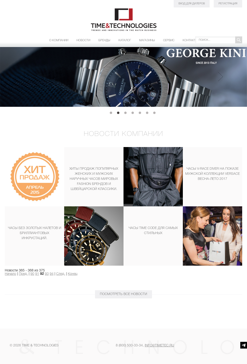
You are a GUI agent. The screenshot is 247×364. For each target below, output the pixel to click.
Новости (83, 40)
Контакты (190, 40)
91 (37, 274)
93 (47, 274)
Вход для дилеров (191, 3)
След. (60, 274)
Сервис (168, 40)
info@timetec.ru (159, 345)
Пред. (23, 274)
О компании (58, 40)
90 (32, 274)
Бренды (104, 40)
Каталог (124, 40)
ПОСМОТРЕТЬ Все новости (123, 294)
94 (52, 274)
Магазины (147, 40)
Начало (10, 274)
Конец (72, 274)
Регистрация (228, 3)
